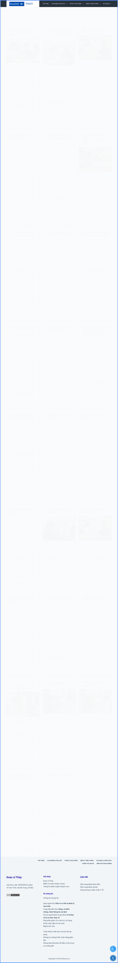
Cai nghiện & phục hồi (59, 3)
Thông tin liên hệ (88, 863)
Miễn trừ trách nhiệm (104, 863)
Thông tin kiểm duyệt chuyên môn (56, 887)
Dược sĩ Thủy (48, 881)
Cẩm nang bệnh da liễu (89, 887)
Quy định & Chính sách (104, 860)
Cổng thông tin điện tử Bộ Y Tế (91, 890)
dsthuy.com (65, 959)
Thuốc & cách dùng (77, 3)
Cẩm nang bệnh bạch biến (90, 884)
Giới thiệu (46, 3)
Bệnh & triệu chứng (93, 3)
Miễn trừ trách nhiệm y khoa (54, 884)
